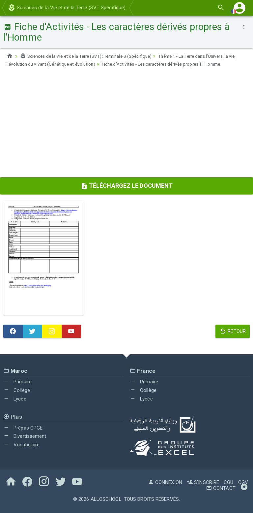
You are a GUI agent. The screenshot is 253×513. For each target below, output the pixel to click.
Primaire (17, 382)
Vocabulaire (21, 445)
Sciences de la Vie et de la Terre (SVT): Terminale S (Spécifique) (91, 56)
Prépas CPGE (22, 428)
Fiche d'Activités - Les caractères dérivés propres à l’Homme (178, 64)
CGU (228, 482)
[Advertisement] (126, 124)
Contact (221, 488)
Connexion (165, 482)
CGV (243, 482)
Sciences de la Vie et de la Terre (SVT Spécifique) (67, 8)
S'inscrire (203, 482)
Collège (16, 390)
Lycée (14, 399)
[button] (239, 8)
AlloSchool (106, 499)
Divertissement (24, 436)
